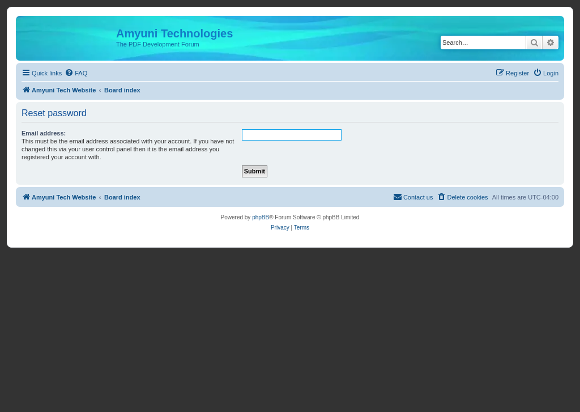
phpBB (260, 217)
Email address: (44, 133)
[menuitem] (76, 73)
